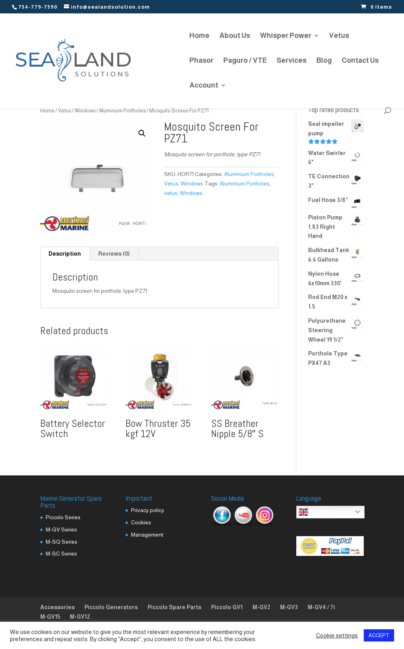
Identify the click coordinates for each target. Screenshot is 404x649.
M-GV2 (261, 607)
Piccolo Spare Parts (174, 607)
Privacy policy (147, 510)
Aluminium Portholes (122, 111)
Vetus (339, 36)
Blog (324, 61)
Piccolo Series (63, 517)
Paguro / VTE (245, 61)
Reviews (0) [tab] (114, 254)
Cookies (141, 522)
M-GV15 (50, 616)
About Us (234, 36)
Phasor (201, 61)
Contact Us (360, 61)
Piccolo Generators (111, 607)
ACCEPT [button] (378, 635)
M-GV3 (289, 607)
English (315, 512)
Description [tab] (65, 254)
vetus (171, 193)
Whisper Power (285, 36)
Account (203, 85)
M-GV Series (61, 529)
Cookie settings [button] (337, 635)
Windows (85, 111)
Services (292, 61)
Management (147, 534)
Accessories (57, 607)
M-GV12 (80, 616)
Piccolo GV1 (227, 607)
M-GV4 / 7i (321, 607)
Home (199, 36)
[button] (142, 133)
